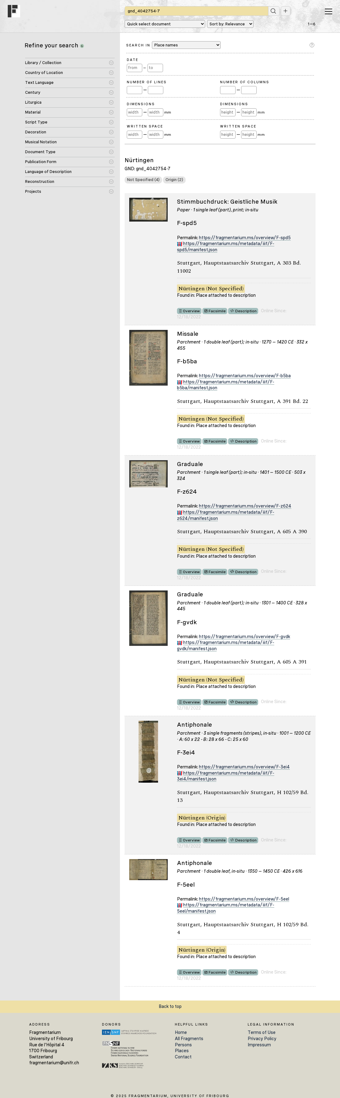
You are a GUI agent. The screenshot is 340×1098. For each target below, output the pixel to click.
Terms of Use (262, 1032)
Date (132, 60)
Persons (183, 1044)
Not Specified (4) (143, 179)
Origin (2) (174, 179)
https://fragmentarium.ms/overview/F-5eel (244, 899)
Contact (183, 1056)
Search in (173, 45)
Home (181, 1032)
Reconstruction (39, 181)
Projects (33, 191)
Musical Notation (41, 142)
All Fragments (189, 1038)
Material (33, 112)
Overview (191, 311)
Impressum (259, 1044)
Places (182, 1050)
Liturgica (33, 102)
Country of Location (44, 72)
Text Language (39, 82)
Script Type (36, 122)
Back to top (170, 1006)
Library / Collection (43, 62)
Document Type (40, 151)
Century (32, 92)
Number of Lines (147, 82)
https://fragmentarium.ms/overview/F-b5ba (245, 375)
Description (246, 311)
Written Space (145, 126)
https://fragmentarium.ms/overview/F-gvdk (244, 636)
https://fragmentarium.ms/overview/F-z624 (245, 506)
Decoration (35, 132)
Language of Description (48, 171)
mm (167, 112)
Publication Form (40, 161)
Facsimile (217, 311)
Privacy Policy (262, 1038)
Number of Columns (244, 82)
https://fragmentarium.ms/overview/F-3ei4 (244, 766)
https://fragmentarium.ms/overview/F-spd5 (245, 237)
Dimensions (141, 104)
